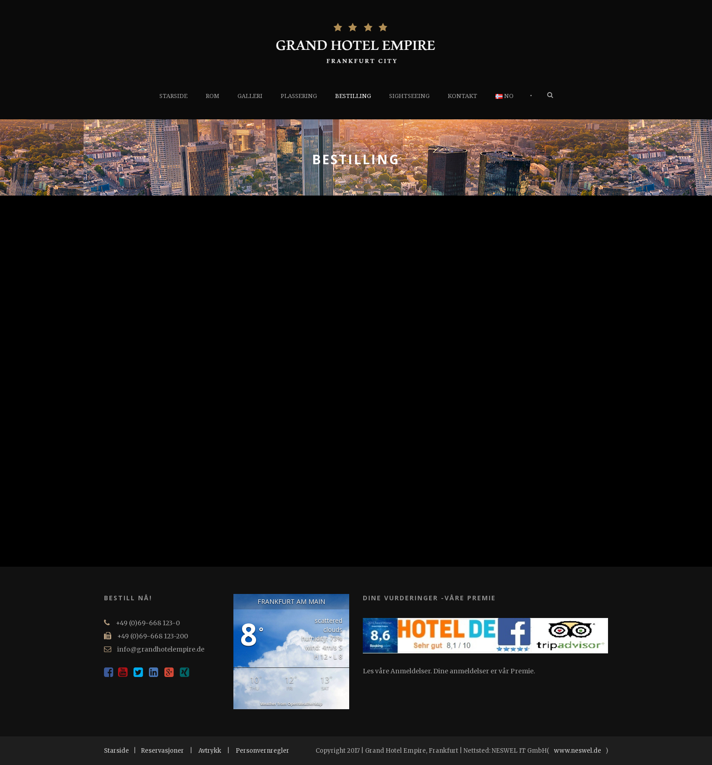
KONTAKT (462, 96)
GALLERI (249, 96)
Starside (116, 751)
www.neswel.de (577, 751)
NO (504, 96)
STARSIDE (173, 96)
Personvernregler (262, 751)
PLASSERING (299, 96)
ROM (212, 96)
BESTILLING (353, 96)
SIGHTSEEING (409, 96)
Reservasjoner (162, 751)
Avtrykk (209, 751)
